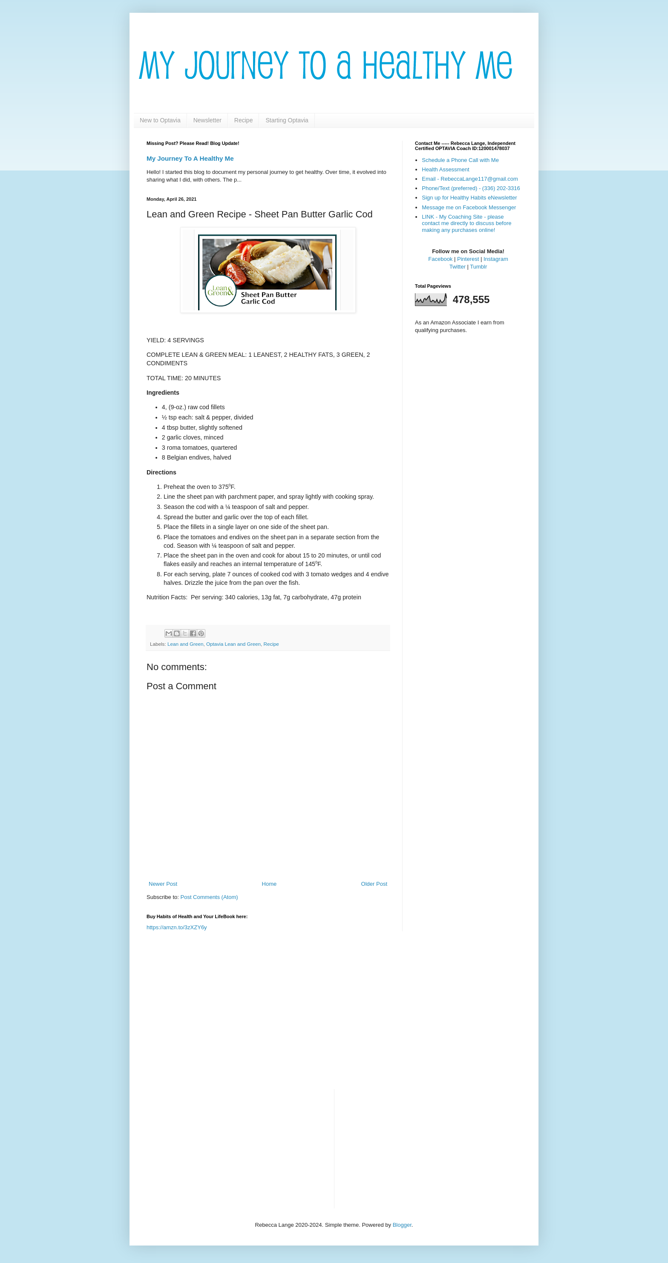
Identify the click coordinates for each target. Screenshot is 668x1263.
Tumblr (478, 266)
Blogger (402, 1225)
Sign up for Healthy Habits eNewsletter (469, 197)
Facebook (440, 259)
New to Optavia (160, 120)
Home (269, 884)
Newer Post (163, 884)
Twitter (457, 266)
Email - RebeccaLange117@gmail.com (470, 179)
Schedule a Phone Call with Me (460, 160)
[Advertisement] (334, 1016)
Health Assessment (445, 169)
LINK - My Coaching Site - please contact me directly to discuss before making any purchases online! (466, 223)
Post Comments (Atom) (209, 897)
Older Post (374, 884)
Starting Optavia (286, 120)
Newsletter (207, 120)
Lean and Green (185, 644)
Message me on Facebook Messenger (469, 207)
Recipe (243, 120)
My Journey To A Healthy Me (190, 158)
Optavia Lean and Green (233, 644)
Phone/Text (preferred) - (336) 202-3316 (471, 188)
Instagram (496, 259)
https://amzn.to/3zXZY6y (177, 927)
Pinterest (468, 259)
